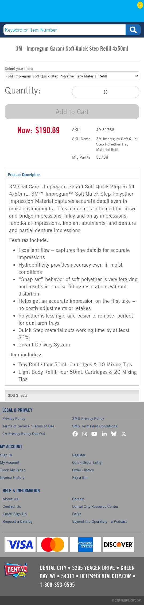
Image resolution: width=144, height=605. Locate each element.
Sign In (6, 455)
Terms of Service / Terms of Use (28, 426)
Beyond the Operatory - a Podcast (99, 521)
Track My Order (12, 470)
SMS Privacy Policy (88, 418)
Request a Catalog (17, 521)
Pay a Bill (80, 477)
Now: (24, 130)
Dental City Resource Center (95, 506)
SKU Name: (81, 138)
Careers (78, 498)
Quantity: (23, 90)
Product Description (72, 174)
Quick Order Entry (87, 462)
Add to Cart (72, 111)
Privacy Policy (13, 418)
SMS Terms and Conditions (94, 426)
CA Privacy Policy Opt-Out (23, 433)
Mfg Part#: (81, 157)
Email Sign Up (15, 513)
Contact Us (12, 506)
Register (78, 455)
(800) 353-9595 (30, 12)
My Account (114, 12)
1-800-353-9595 (57, 585)
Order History (83, 470)
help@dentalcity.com (105, 576)
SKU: (76, 129)
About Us (10, 498)
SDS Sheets (72, 395)
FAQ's (76, 513)
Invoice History (12, 477)
